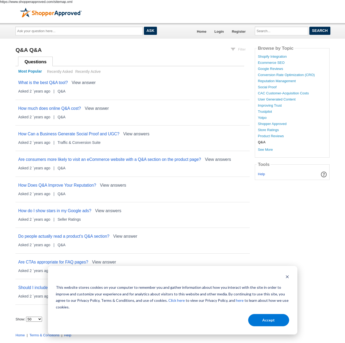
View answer (83, 82)
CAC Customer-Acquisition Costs (283, 93)
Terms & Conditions (45, 335)
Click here (176, 300)
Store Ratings (268, 130)
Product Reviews (271, 136)
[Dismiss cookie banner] (287, 277)
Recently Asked (60, 71)
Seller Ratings (69, 219)
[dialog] (172, 300)
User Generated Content (277, 99)
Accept (268, 320)
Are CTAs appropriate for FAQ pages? (53, 262)
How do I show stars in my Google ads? (54, 210)
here (240, 300)
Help (261, 174)
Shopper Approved (272, 124)
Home (201, 32)
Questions (35, 61)
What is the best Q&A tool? (43, 82)
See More (265, 150)
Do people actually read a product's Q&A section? (63, 236)
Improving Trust (270, 105)
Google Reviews (270, 69)
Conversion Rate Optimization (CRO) (286, 75)
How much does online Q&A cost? (49, 108)
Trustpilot (265, 112)
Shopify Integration (272, 56)
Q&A (62, 91)
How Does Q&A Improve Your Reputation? (57, 185)
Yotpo (262, 118)
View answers (136, 134)
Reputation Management (277, 81)
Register (239, 32)
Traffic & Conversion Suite (79, 142)
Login (219, 32)
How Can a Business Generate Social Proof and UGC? (68, 134)
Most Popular (30, 71)
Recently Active (88, 71)
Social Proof (267, 87)
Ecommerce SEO (271, 63)
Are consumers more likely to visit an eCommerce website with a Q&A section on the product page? (109, 159)
